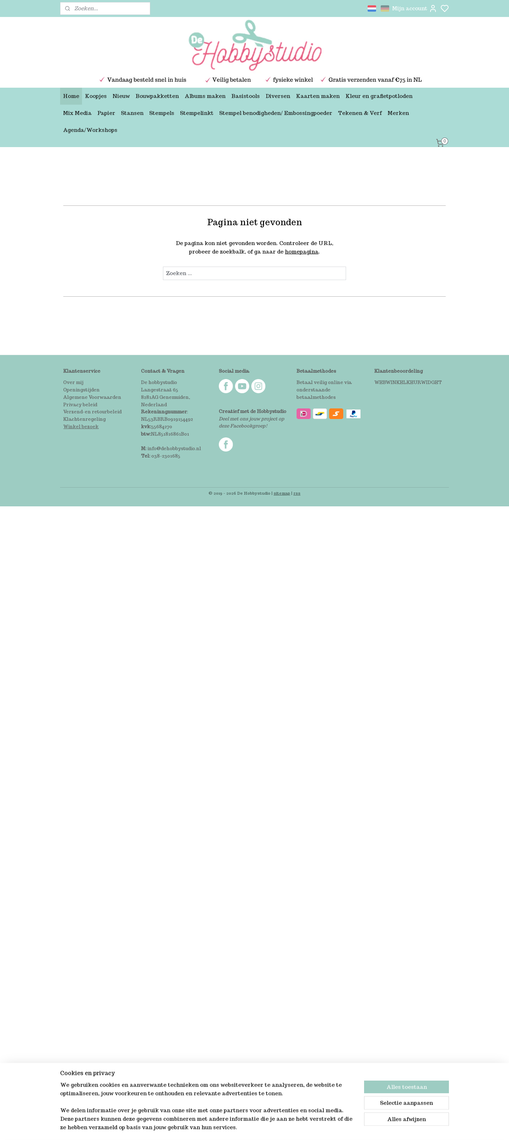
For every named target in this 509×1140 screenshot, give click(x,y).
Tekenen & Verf (360, 113)
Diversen (277, 96)
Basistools (245, 96)
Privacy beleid (80, 405)
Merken (398, 113)
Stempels (161, 113)
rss (296, 493)
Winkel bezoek (81, 427)
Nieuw (121, 96)
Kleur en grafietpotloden (379, 96)
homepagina (301, 251)
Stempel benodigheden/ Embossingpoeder (275, 113)
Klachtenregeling (84, 419)
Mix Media (77, 113)
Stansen (132, 113)
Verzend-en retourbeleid (92, 412)
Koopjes (96, 96)
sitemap (282, 493)
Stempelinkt (196, 113)
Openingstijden (81, 390)
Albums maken (205, 96)
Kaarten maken (318, 96)
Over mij (73, 382)
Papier (106, 113)
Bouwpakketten (157, 96)
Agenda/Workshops (90, 130)
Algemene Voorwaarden (92, 397)
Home (71, 96)
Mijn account (414, 8)
